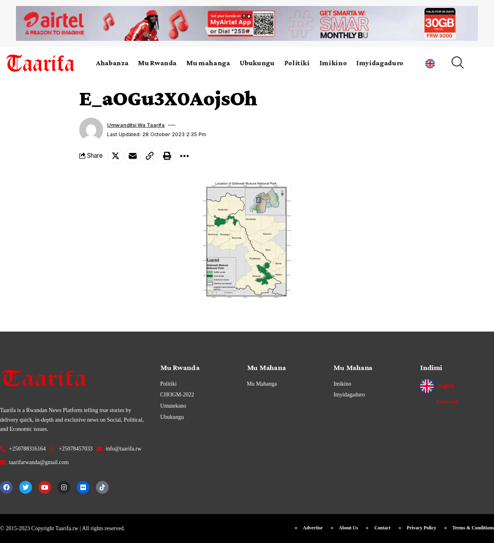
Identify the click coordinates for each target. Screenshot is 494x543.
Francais (447, 401)
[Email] (133, 156)
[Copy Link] (150, 156)
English (446, 385)
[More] (184, 156)
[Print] (167, 156)
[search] (467, 62)
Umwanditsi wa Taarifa (136, 125)
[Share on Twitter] (116, 156)
